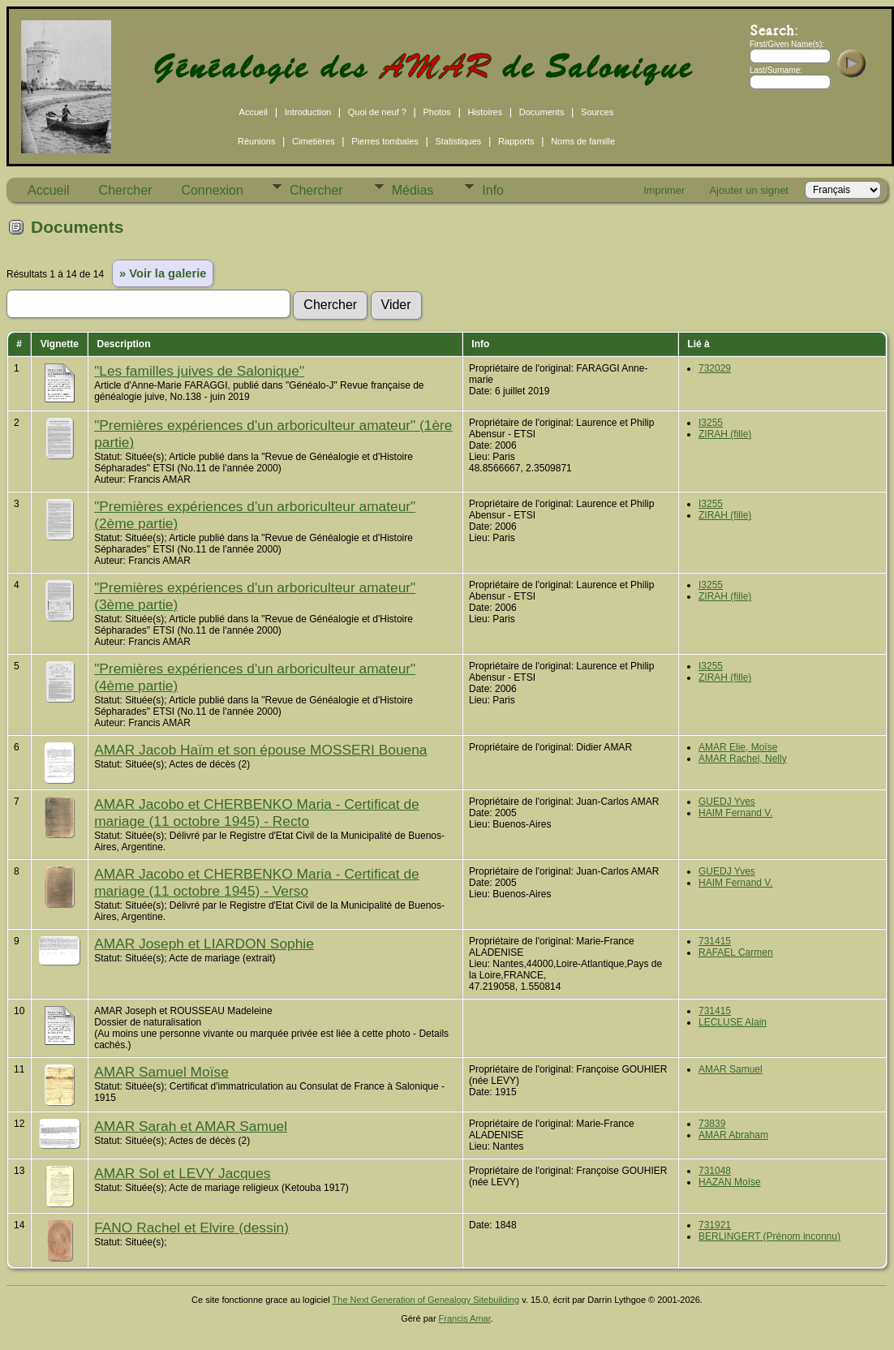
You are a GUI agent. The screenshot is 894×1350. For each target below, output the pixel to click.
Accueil (253, 112)
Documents (542, 112)
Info (493, 190)
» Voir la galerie (162, 273)
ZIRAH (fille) (724, 434)
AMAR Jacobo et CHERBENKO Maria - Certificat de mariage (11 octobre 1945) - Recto (256, 812)
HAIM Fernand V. (735, 813)
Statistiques (458, 141)
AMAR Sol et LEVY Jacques (182, 1173)
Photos (437, 112)
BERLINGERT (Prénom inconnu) (769, 1236)
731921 (714, 1225)
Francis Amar (465, 1318)
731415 (714, 941)
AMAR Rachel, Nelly (742, 758)
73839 (711, 1123)
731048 (714, 1170)
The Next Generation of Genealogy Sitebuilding (426, 1300)
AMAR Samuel (730, 1069)
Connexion (212, 190)
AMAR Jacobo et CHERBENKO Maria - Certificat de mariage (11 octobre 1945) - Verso (256, 882)
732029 (714, 368)
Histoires (484, 112)
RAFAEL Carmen (735, 952)
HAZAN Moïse (729, 1182)
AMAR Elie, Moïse (737, 747)
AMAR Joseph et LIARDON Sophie (204, 943)
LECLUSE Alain (732, 1022)
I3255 (710, 422)
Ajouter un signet (749, 190)
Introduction (308, 112)
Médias (413, 190)
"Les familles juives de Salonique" (199, 371)
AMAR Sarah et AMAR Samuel (190, 1126)
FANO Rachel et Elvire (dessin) (191, 1227)
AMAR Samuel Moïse (161, 1072)
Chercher (126, 190)
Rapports (516, 141)
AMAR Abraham (733, 1135)
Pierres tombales (385, 141)
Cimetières (313, 141)
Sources (597, 112)
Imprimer (664, 190)
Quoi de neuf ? (377, 112)
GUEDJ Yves (726, 801)
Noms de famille (583, 141)
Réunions (256, 141)
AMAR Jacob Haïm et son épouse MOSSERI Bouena (260, 750)
